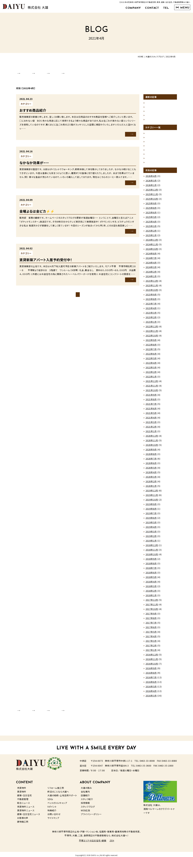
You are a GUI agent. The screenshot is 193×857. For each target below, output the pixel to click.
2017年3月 (151, 642)
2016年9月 (151, 670)
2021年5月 (151, 414)
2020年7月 (151, 460)
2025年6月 (151, 214)
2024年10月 (152, 250)
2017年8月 (151, 619)
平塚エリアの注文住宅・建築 (92, 839)
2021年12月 (152, 382)
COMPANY (133, 8)
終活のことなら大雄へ (58, 789)
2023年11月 (152, 287)
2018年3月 (151, 588)
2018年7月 (151, 569)
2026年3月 (151, 182)
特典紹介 (51, 808)
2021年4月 (151, 419)
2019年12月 (152, 492)
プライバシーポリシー (91, 812)
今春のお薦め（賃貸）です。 (158, 108)
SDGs (50, 797)
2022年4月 (151, 364)
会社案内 (85, 789)
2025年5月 (151, 218)
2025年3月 (151, 227)
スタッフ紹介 (87, 797)
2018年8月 (151, 565)
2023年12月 (152, 282)
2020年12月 (152, 437)
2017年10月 (152, 610)
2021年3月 (151, 423)
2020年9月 (151, 451)
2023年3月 (151, 314)
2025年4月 (151, 223)
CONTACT (152, 8)
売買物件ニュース (25, 804)
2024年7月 (151, 259)
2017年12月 (152, 601)
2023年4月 (151, 310)
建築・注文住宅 (24, 793)
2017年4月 (151, 638)
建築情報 (150, 159)
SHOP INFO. (47, 71)
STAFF (69, 71)
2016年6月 (151, 683)
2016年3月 (151, 697)
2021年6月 (151, 410)
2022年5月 (151, 360)
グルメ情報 (151, 136)
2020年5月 (151, 469)
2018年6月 (151, 574)
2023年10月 (152, 291)
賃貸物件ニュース (25, 808)
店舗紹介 (85, 793)
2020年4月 (151, 474)
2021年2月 (151, 428)
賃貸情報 (39, 250)
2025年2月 (151, 232)
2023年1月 (151, 323)
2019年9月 (151, 506)
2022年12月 (152, 328)
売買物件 (21, 786)
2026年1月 (151, 186)
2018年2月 (151, 592)
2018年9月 (151, 560)
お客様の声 (22, 816)
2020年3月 (151, 478)
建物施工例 (22, 819)
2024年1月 (151, 278)
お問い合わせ (54, 812)
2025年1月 (151, 237)
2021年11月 (152, 387)
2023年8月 (151, 300)
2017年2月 (151, 647)
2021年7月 (151, 405)
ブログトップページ (77, 291)
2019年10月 (152, 501)
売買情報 (150, 149)
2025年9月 (151, 205)
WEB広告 (85, 808)
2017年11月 (152, 606)
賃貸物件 (21, 789)
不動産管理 (22, 797)
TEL (166, 8)
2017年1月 (151, 651)
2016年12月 (152, 656)
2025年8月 (151, 209)
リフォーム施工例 (55, 786)
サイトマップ (53, 816)
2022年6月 (151, 355)
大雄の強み (86, 786)
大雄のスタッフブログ (155, 57)
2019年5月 (151, 524)
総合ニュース (23, 801)
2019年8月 (151, 510)
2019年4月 (151, 528)
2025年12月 (152, 191)
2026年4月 (151, 177)
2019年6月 (151, 519)
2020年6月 (151, 465)
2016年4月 (151, 692)
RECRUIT (91, 71)
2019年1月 (151, 542)
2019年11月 (152, 496)
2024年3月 (151, 269)
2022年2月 (151, 373)
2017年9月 (151, 615)
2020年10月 (152, 446)
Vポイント (52, 804)
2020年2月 (151, 483)
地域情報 (150, 145)
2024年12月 (152, 241)
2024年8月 (151, 255)
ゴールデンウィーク (155, 99)
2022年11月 (152, 332)
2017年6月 (151, 629)
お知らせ (150, 131)
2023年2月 (151, 319)
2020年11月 (152, 442)
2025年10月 (152, 200)
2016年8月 (151, 674)
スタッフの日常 (153, 140)
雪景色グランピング (155, 117)
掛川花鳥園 (151, 112)
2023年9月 (151, 296)
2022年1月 (151, 378)
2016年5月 (151, 688)
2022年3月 (151, 369)
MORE (125, 131)
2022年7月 (151, 351)
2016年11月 (152, 660)
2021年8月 (151, 401)
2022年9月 (151, 341)
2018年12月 (152, 547)
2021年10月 (152, 392)
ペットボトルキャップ (57, 801)
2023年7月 (151, 305)
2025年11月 (152, 196)
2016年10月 (152, 665)
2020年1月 (151, 487)
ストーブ (149, 103)
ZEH (112, 839)
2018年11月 (152, 551)
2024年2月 (151, 273)
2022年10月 (152, 337)
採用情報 (85, 801)
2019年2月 (151, 537)
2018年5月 (151, 578)
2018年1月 (151, 597)
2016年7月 (151, 679)
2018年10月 (152, 556)
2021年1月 (151, 433)
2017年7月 (151, 624)
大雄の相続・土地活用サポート (62, 793)
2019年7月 (151, 515)
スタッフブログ (88, 804)
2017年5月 (151, 633)
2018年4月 (151, 583)
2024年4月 (151, 264)
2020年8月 (151, 455)
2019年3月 (151, 533)
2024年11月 (152, 246)
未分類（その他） (42, 100)
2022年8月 (151, 346)
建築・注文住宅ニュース (28, 812)
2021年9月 (151, 396)
